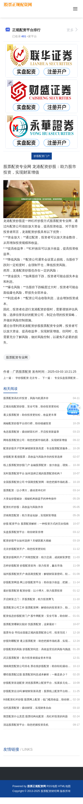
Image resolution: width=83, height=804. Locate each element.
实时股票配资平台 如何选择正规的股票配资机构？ (41, 473)
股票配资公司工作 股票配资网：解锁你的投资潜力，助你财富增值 (41, 608)
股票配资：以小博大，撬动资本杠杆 (41, 490)
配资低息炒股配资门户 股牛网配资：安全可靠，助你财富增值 (41, 616)
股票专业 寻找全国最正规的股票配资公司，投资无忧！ (41, 633)
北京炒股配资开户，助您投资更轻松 (41, 549)
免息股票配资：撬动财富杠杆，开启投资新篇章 (41, 432)
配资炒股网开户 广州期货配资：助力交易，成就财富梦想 (41, 557)
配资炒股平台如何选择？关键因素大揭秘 (41, 541)
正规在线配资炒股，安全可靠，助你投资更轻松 (41, 406)
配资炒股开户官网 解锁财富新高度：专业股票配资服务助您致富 (41, 448)
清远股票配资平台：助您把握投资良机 (41, 725)
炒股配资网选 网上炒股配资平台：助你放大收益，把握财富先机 (41, 582)
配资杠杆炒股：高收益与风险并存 (41, 507)
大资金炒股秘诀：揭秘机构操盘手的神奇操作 (41, 499)
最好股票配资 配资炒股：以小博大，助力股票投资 (41, 591)
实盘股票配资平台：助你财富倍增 (41, 532)
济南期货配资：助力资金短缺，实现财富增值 (41, 515)
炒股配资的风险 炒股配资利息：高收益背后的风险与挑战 (41, 649)
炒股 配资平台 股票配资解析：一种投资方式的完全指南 (41, 524)
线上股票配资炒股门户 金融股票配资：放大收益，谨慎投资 (41, 465)
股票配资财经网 (50, 791)
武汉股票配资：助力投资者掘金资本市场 (41, 658)
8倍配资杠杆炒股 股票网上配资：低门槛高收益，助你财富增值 (41, 699)
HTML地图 (64, 786)
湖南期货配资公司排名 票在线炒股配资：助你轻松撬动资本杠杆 (41, 666)
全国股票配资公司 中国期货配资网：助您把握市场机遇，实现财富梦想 (41, 482)
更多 (72, 30)
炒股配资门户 (42, 156)
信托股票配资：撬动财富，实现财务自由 (41, 708)
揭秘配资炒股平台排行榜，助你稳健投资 (41, 423)
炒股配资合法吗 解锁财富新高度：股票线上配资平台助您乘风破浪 (41, 691)
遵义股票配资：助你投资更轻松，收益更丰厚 (41, 415)
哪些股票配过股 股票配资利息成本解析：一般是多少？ (41, 674)
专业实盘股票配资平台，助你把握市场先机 (67, 378)
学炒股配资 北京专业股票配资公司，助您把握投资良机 (28, 378)
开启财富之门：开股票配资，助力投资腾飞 (41, 599)
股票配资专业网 (17, 357)
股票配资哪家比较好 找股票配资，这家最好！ (41, 624)
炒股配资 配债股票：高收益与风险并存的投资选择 (41, 457)
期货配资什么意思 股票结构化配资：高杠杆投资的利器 (41, 716)
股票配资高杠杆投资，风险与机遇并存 (41, 398)
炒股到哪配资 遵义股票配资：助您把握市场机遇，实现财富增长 (41, 641)
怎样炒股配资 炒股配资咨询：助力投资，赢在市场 (41, 566)
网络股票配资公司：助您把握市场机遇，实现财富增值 (41, 440)
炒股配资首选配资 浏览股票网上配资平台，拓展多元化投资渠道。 (41, 683)
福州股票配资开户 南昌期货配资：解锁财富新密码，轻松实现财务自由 (41, 574)
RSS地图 (51, 786)
